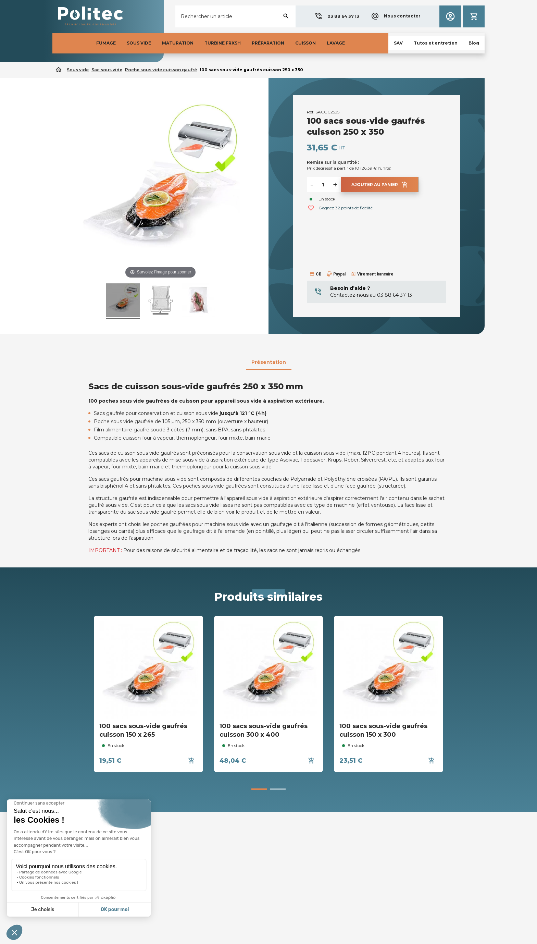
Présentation (268, 362)
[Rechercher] (235, 16)
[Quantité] (323, 185)
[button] (336, 16)
